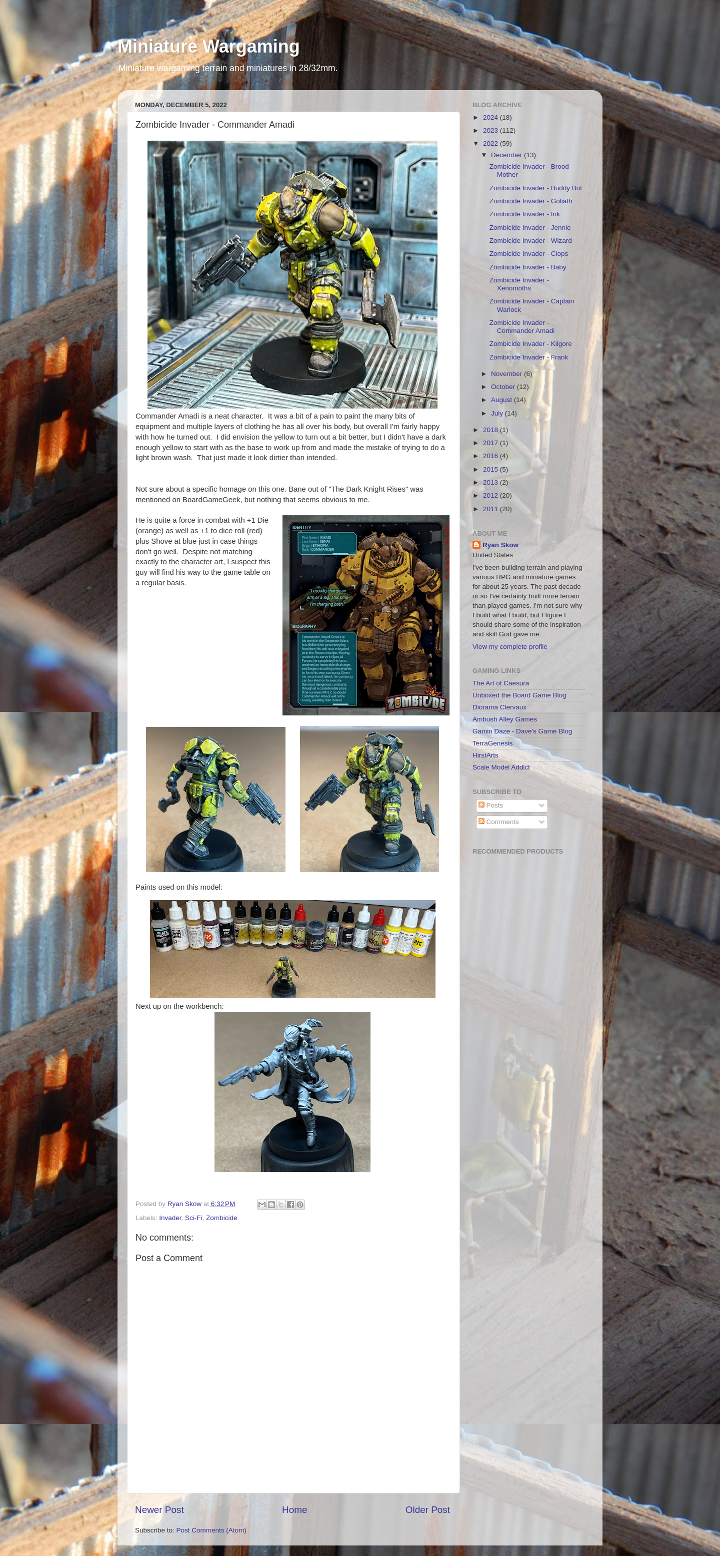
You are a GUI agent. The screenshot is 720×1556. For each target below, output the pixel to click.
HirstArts (485, 755)
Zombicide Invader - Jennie (530, 227)
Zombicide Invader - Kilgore (531, 343)
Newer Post (159, 1509)
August (502, 400)
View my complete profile (510, 646)
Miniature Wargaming (209, 46)
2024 (491, 117)
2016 (491, 456)
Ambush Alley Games (504, 719)
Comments (498, 822)
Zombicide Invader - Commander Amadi (522, 326)
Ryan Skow (500, 545)
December (507, 155)
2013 (491, 482)
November (507, 373)
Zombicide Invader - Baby (528, 267)
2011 (491, 509)
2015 (491, 469)
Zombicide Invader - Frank (529, 357)
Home (294, 1509)
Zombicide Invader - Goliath (531, 201)
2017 (491, 443)
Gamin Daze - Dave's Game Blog (522, 731)
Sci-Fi (193, 1218)
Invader (170, 1218)
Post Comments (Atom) (211, 1530)
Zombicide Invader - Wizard (531, 240)
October (504, 387)
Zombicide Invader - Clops (529, 253)
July (498, 413)
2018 (491, 430)
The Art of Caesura (500, 683)
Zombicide (221, 1218)
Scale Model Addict (501, 767)
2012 (491, 495)
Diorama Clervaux (499, 707)
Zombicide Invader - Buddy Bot (536, 188)
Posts (491, 805)
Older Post (428, 1509)
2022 (491, 143)
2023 (491, 130)
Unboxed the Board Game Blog (519, 695)
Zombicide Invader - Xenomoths (519, 284)
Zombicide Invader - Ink (525, 214)
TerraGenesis (492, 743)
